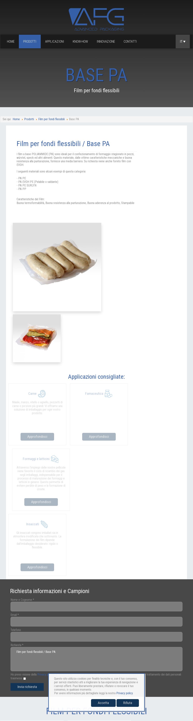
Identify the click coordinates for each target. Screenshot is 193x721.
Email (19, 429)
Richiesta (21, 459)
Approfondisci (36, 313)
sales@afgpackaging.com (15, 692)
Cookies (157, 675)
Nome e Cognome (27, 414)
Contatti (131, 42)
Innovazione (106, 42)
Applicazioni (55, 42)
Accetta (103, 703)
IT (182, 42)
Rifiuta (127, 703)
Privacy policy (50, 488)
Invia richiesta (31, 501)
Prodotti (30, 42)
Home (11, 42)
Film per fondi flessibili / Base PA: (96, 473)
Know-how (81, 42)
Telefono (20, 444)
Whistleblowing (176, 675)
